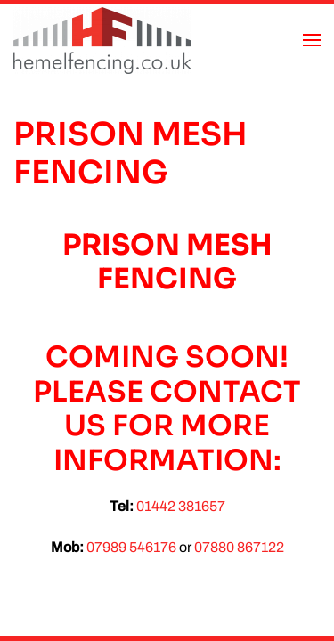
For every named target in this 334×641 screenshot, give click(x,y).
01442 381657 (180, 506)
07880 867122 (239, 547)
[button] (312, 40)
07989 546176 (131, 547)
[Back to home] (102, 40)
